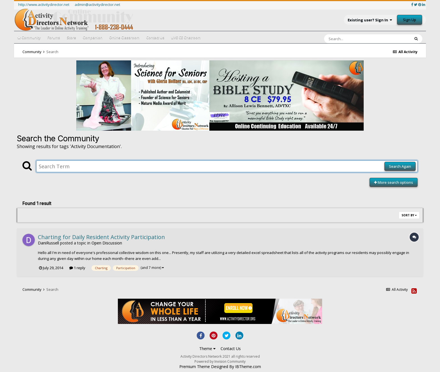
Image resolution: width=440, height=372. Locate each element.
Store (71, 37)
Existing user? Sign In (370, 19)
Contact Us (155, 37)
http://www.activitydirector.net (43, 4)
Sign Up (409, 19)
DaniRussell (48, 243)
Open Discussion (106, 243)
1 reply (77, 267)
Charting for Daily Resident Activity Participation (101, 237)
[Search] (352, 38)
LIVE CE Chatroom (186, 37)
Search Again (400, 166)
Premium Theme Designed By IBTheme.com (220, 366)
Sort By (409, 215)
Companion (92, 37)
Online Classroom (124, 37)
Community (29, 37)
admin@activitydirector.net (97, 4)
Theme (207, 348)
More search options (393, 182)
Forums (53, 37)
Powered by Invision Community (220, 361)
